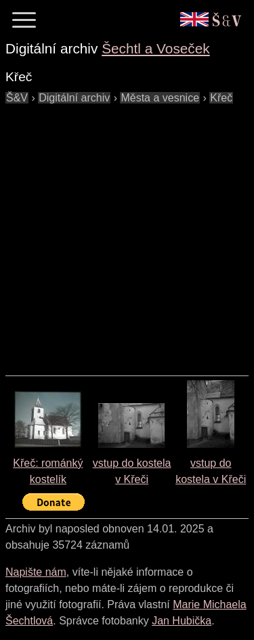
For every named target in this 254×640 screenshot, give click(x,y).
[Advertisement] (127, 233)
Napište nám (35, 572)
